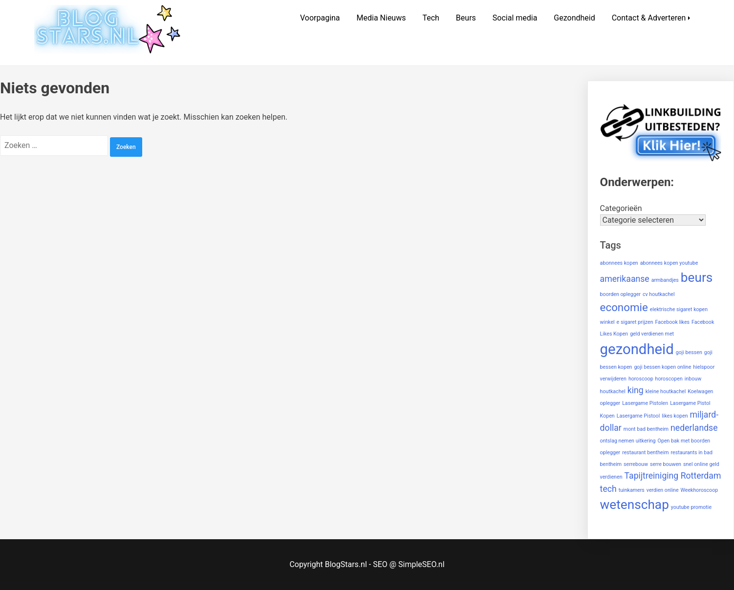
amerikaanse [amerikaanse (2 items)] (624, 279)
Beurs (466, 17)
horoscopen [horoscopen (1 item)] (669, 379)
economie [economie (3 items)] (624, 307)
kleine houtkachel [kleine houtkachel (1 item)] (666, 391)
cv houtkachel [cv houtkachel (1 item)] (659, 294)
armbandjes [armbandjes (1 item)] (665, 280)
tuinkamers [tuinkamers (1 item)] (632, 490)
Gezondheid (574, 17)
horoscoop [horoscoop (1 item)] (640, 379)
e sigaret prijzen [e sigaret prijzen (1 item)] (635, 322)
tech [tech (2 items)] (608, 489)
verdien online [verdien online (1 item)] (663, 490)
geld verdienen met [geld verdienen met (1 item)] (652, 334)
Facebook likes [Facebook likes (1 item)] (672, 322)
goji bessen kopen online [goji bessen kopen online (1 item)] (662, 367)
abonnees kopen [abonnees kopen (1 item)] (619, 263)
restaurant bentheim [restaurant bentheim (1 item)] (645, 452)
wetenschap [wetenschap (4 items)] (634, 504)
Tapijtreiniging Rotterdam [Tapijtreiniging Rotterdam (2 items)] (673, 476)
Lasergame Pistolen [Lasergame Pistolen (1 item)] (645, 403)
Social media (515, 17)
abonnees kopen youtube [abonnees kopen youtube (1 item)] (669, 263)
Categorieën (621, 208)
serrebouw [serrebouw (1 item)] (636, 464)
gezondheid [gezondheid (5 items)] (637, 349)
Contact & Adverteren (649, 17)
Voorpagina (320, 17)
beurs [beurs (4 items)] (697, 277)
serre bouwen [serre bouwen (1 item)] (665, 464)
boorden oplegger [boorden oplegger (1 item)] (620, 294)
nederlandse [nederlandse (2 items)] (694, 428)
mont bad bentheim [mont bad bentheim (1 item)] (646, 429)
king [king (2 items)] (635, 390)
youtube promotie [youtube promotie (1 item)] (691, 507)
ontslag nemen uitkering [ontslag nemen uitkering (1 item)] (628, 441)
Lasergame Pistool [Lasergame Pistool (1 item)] (638, 416)
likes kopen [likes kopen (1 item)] (675, 416)
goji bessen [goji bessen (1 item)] (689, 352)
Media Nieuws (381, 17)
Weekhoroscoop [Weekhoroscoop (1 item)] (699, 490)
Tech (430, 17)
